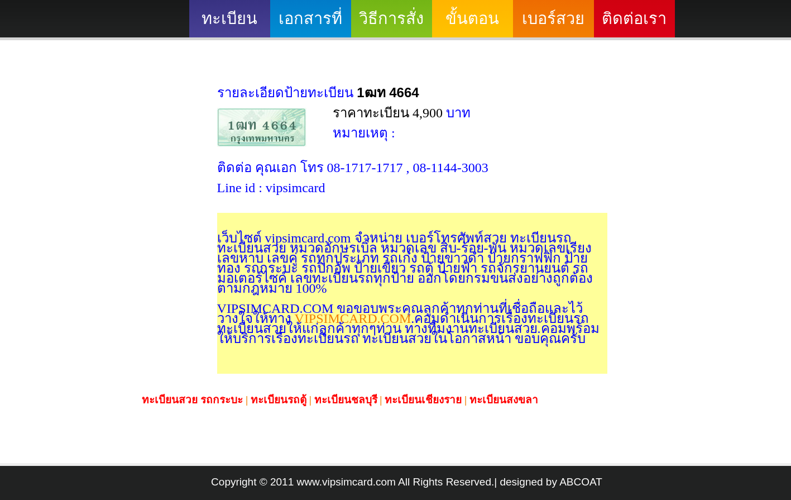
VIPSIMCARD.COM (351, 318)
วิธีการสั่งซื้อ (391, 23)
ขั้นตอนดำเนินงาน (472, 23)
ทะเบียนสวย (229, 23)
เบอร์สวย (553, 18)
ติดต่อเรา (634, 18)
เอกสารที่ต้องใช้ (310, 23)
